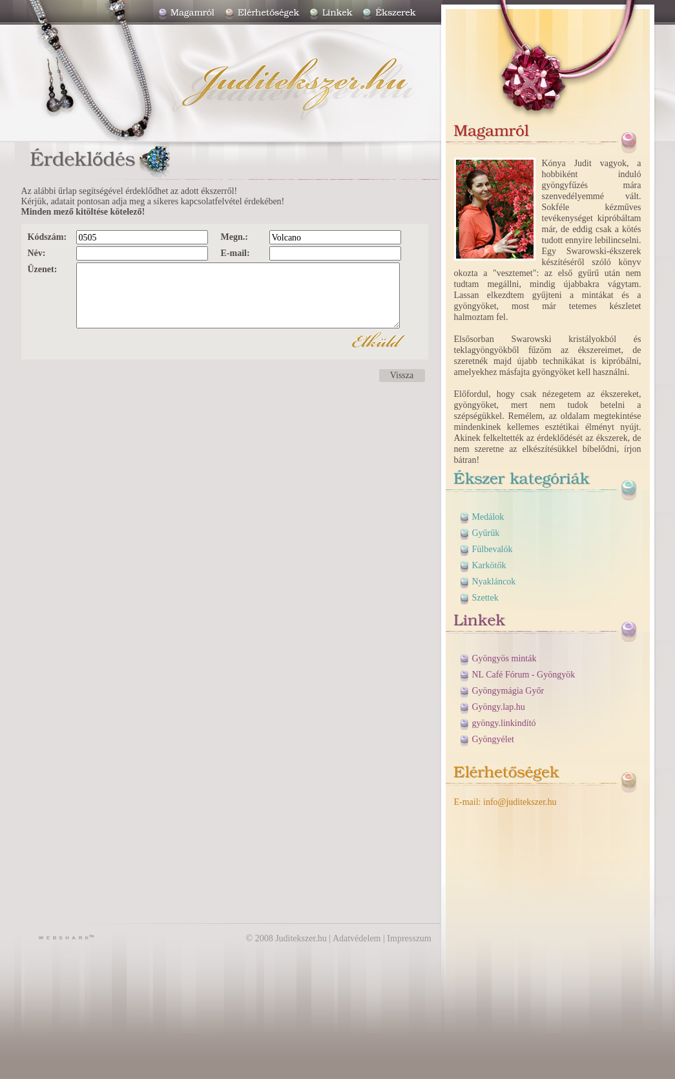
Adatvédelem (357, 938)
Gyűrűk (486, 533)
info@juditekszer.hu (520, 802)
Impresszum (409, 938)
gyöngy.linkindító (504, 723)
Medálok (488, 517)
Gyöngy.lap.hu (498, 707)
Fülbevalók (492, 549)
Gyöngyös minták (504, 658)
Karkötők (489, 565)
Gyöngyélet (493, 739)
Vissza (401, 375)
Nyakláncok (494, 581)
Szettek (485, 598)
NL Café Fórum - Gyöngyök (524, 674)
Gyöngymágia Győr (508, 691)
